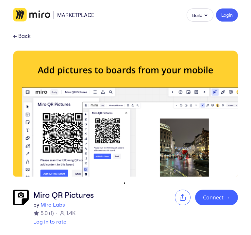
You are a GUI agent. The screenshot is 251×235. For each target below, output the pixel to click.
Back (21, 36)
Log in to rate (49, 221)
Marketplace (75, 15)
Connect (216, 197)
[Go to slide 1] (124, 183)
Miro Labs (53, 204)
